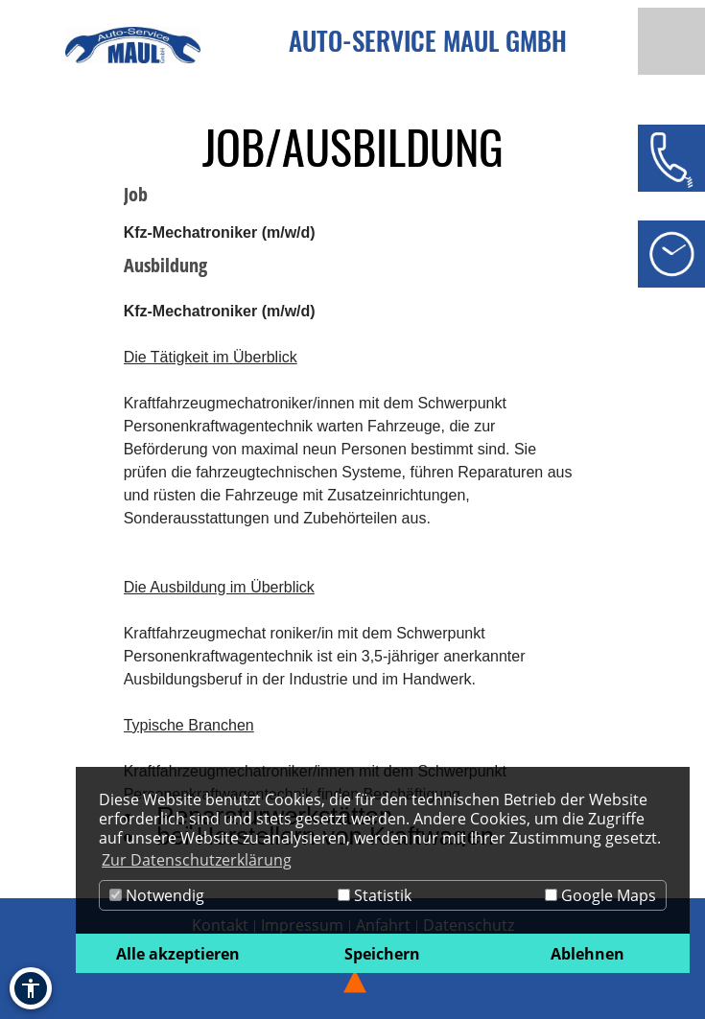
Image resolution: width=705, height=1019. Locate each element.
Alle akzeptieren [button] (178, 953)
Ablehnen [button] (587, 953)
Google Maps (600, 895)
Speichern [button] (382, 953)
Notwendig (156, 895)
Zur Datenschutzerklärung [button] (197, 859)
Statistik (374, 895)
